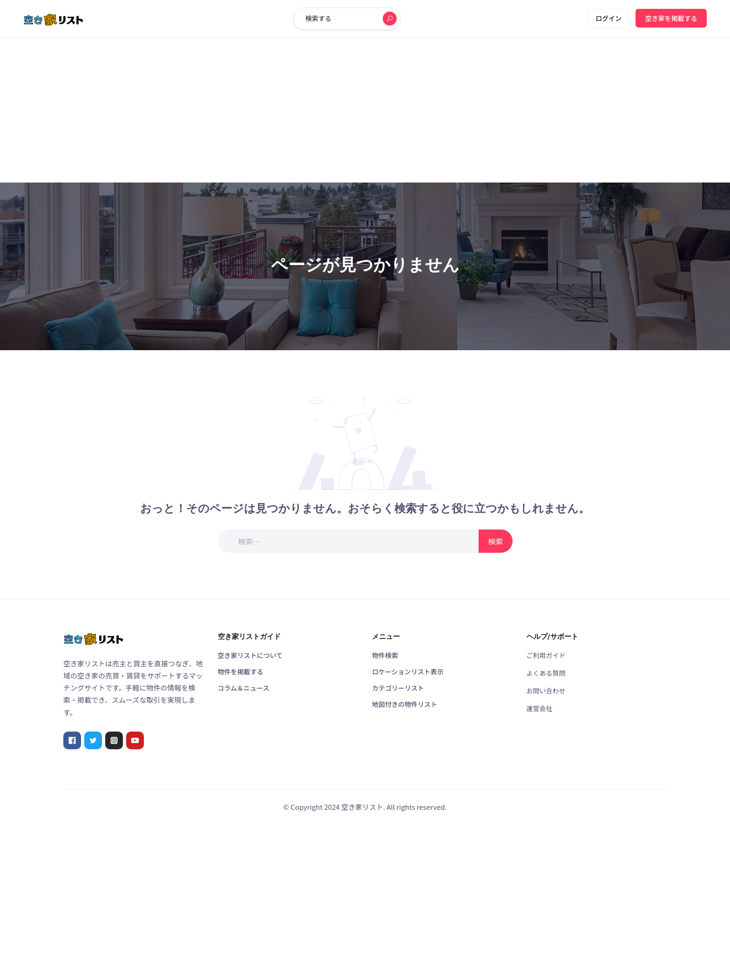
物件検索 (385, 655)
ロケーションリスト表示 (408, 671)
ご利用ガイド (546, 655)
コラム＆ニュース (244, 687)
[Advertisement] (365, 110)
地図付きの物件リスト (404, 704)
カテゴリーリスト (398, 687)
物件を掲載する (241, 671)
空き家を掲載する (671, 18)
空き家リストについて (250, 655)
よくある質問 (546, 673)
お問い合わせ (546, 690)
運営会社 (540, 708)
